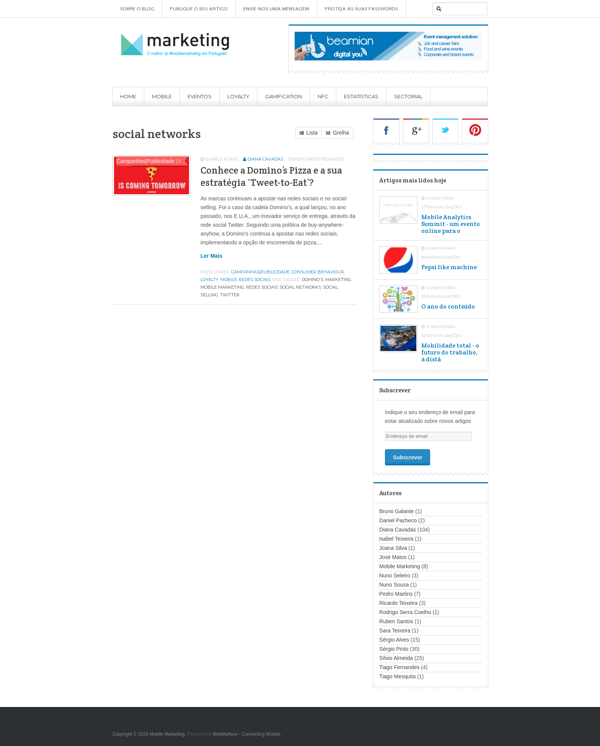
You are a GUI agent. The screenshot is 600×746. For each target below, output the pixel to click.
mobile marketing (222, 287)
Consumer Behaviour (318, 272)
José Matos (393, 557)
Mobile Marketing (399, 566)
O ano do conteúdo (448, 306)
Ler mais (211, 256)
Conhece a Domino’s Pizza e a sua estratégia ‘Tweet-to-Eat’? (271, 176)
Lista (309, 133)
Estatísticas (361, 96)
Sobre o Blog (137, 8)
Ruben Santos (396, 621)
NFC (323, 96)
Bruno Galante (396, 511)
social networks (300, 287)
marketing (338, 279)
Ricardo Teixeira (398, 603)
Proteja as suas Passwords (361, 8)
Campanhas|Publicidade (260, 272)
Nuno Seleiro (394, 575)
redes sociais (262, 287)
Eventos (200, 96)
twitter (230, 294)
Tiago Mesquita (397, 676)
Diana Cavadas (265, 159)
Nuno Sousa (394, 585)
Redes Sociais (255, 279)
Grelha (337, 133)
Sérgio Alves (394, 640)
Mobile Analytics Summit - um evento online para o (450, 224)
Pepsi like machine (449, 267)
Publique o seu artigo (199, 8)
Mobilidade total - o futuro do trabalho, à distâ (450, 352)
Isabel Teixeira (396, 539)
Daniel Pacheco (398, 520)
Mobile (162, 96)
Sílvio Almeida (396, 658)
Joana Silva (393, 548)
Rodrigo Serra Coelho (405, 612)
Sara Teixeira (394, 630)
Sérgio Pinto (393, 649)
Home (128, 96)
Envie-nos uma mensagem (276, 8)
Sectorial (408, 96)
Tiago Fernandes (399, 667)
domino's (312, 279)
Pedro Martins (395, 594)
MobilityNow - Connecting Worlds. (247, 734)
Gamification (283, 96)
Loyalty (238, 96)
